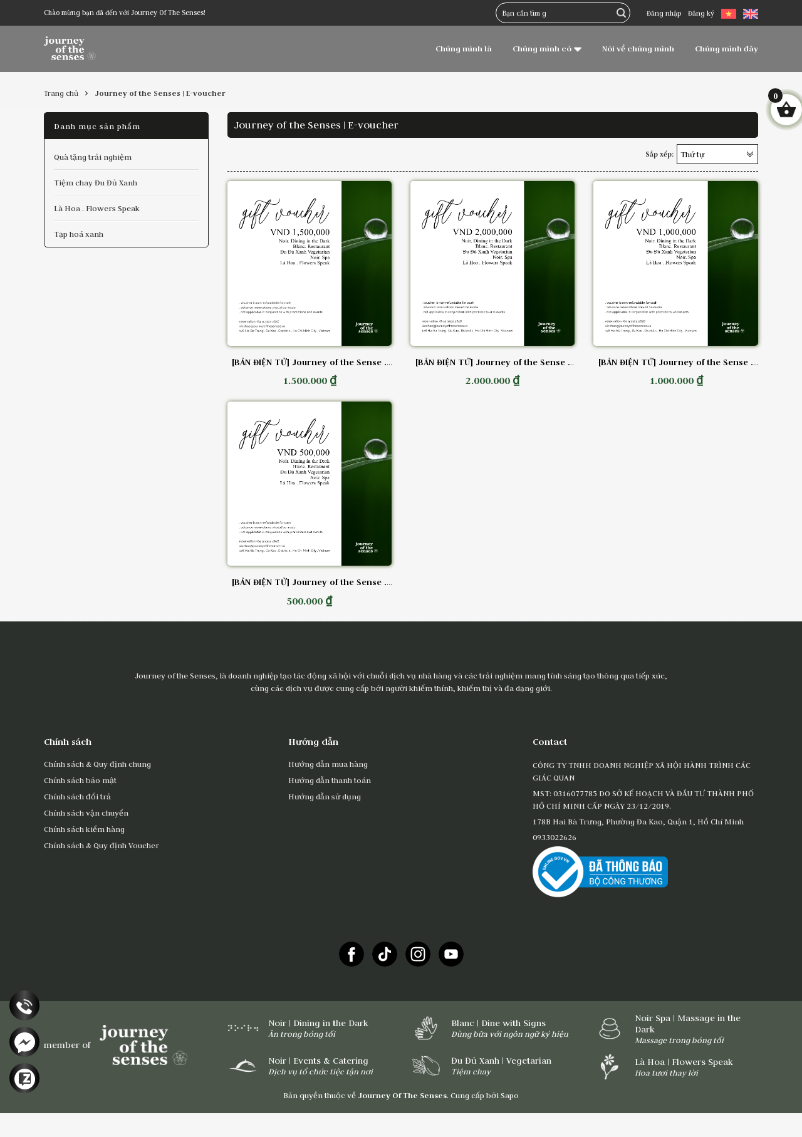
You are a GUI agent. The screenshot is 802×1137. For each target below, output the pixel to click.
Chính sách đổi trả (77, 796)
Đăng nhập (664, 13)
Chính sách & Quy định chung (97, 764)
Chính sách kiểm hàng (84, 829)
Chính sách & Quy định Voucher (101, 845)
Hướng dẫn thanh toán (329, 780)
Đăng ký (701, 13)
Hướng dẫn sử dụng (324, 796)
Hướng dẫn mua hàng (328, 764)
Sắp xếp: (659, 154)
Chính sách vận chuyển (86, 812)
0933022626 (554, 837)
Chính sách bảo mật (80, 780)
